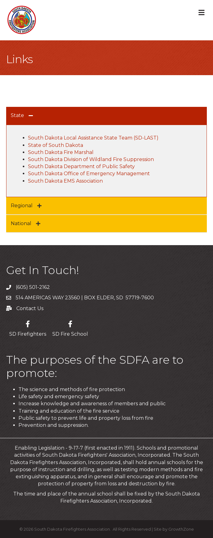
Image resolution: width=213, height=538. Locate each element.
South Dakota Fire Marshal (61, 152)
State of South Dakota (55, 145)
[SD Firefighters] (27, 328)
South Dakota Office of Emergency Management (89, 173)
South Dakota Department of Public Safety (81, 166)
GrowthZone (181, 529)
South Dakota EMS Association (65, 181)
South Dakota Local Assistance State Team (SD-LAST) (93, 138)
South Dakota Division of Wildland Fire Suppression (91, 159)
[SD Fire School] (70, 328)
